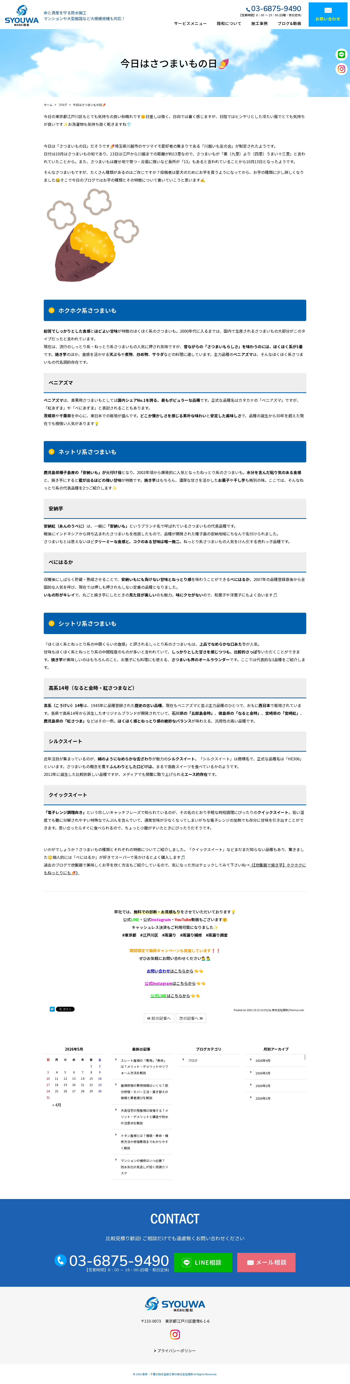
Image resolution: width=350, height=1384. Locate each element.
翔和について (229, 23)
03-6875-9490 (276, 8)
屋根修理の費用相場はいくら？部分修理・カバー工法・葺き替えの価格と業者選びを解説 (144, 1091)
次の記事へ (191, 1018)
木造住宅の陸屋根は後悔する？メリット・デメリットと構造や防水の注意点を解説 (144, 1116)
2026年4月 (263, 1060)
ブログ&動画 (289, 23)
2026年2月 (263, 1085)
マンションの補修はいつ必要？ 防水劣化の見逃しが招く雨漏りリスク (144, 1166)
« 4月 (56, 1105)
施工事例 (259, 23)
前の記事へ (159, 1018)
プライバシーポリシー (176, 1350)
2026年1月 (263, 1098)
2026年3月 (263, 1073)
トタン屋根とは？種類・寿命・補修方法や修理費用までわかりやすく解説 (144, 1141)
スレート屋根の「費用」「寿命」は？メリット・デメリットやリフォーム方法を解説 (144, 1066)
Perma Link (297, 1010)
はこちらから (170, 971)
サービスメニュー (190, 23)
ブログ (193, 1060)
